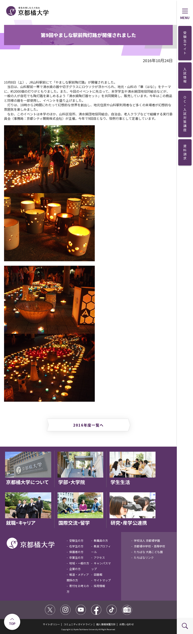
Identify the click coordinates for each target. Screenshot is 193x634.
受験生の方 (76, 540)
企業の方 (75, 569)
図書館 (98, 574)
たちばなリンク (144, 557)
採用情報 (99, 586)
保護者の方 (76, 552)
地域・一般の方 (79, 563)
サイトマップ (102, 580)
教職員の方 (101, 540)
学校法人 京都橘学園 (147, 540)
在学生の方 (76, 546)
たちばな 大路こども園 (148, 552)
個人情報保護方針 (106, 624)
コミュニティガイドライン (78, 624)
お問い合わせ (126, 624)
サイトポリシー (51, 624)
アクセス (99, 557)
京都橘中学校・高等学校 (149, 546)
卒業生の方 (76, 557)
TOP (12, 623)
